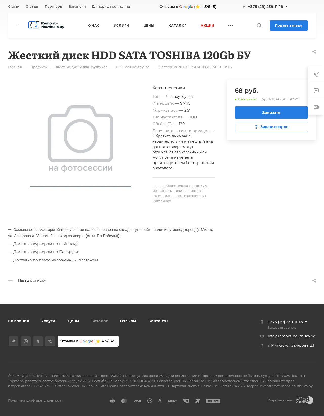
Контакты (158, 320)
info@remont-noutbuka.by (291, 336)
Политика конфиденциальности (36, 400)
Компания (18, 320)
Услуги (48, 320)
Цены (73, 320)
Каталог (99, 320)
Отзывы (128, 320)
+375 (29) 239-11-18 (265, 6)
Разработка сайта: (280, 400)
